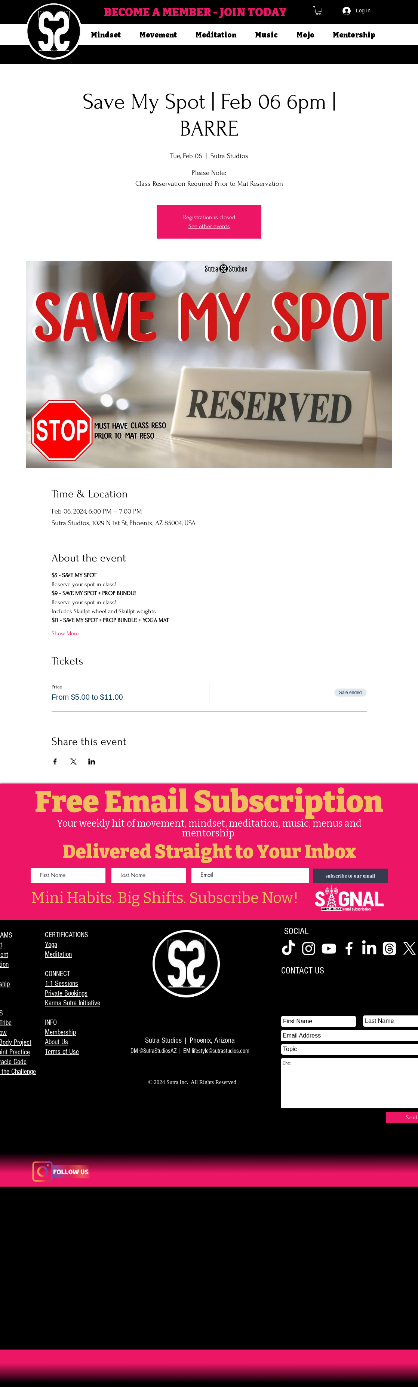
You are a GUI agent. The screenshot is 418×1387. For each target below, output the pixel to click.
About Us (56, 1042)
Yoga (51, 945)
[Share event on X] (73, 761)
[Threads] (389, 948)
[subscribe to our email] (350, 876)
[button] (318, 10)
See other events (209, 226)
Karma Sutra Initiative (72, 1003)
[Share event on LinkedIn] (91, 761)
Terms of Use (62, 1052)
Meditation (58, 954)
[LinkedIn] (369, 948)
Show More (65, 633)
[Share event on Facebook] (55, 761)
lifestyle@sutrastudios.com (220, 1050)
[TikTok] (288, 948)
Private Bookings (66, 993)
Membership (60, 1032)
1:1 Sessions (61, 983)
